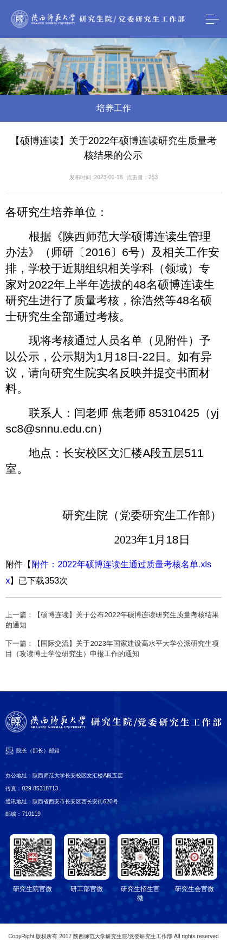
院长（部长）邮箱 (38, 751)
